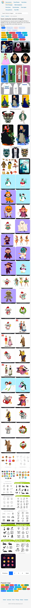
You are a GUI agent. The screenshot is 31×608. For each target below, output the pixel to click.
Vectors (7, 16)
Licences (9, 599)
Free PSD (16, 10)
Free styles (23, 7)
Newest (15, 27)
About (21, 599)
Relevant (3, 30)
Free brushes (16, 7)
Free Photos (16, 2)
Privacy (17, 599)
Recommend (22, 27)
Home (2, 16)
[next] (27, 573)
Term (13, 599)
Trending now (9, 27)
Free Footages (9, 5)
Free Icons (8, 7)
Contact (26, 599)
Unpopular (14, 30)
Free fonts (23, 2)
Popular (9, 30)
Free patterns (9, 10)
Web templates (18, 5)
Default (3, 27)
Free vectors (9, 2)
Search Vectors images (7, 13)
